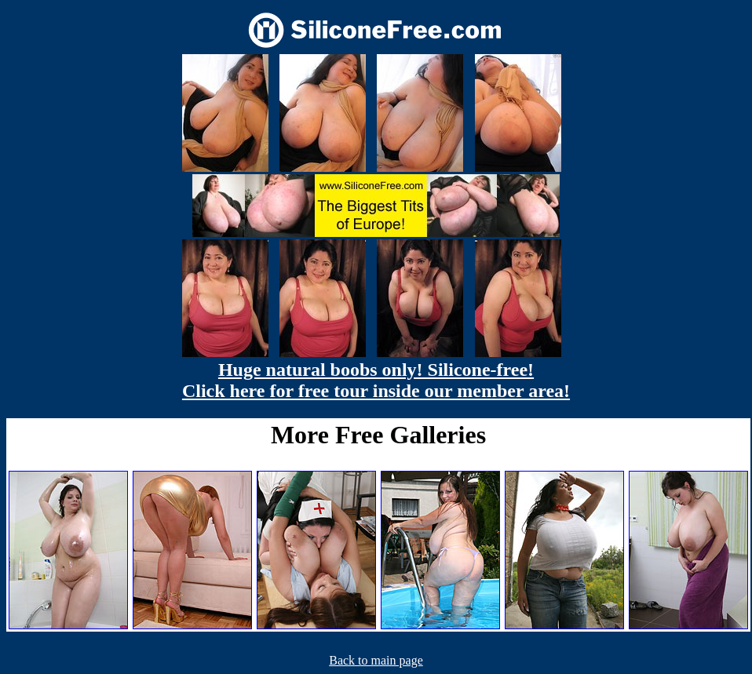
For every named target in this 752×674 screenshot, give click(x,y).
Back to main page (376, 660)
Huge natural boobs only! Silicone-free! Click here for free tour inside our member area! (376, 380)
